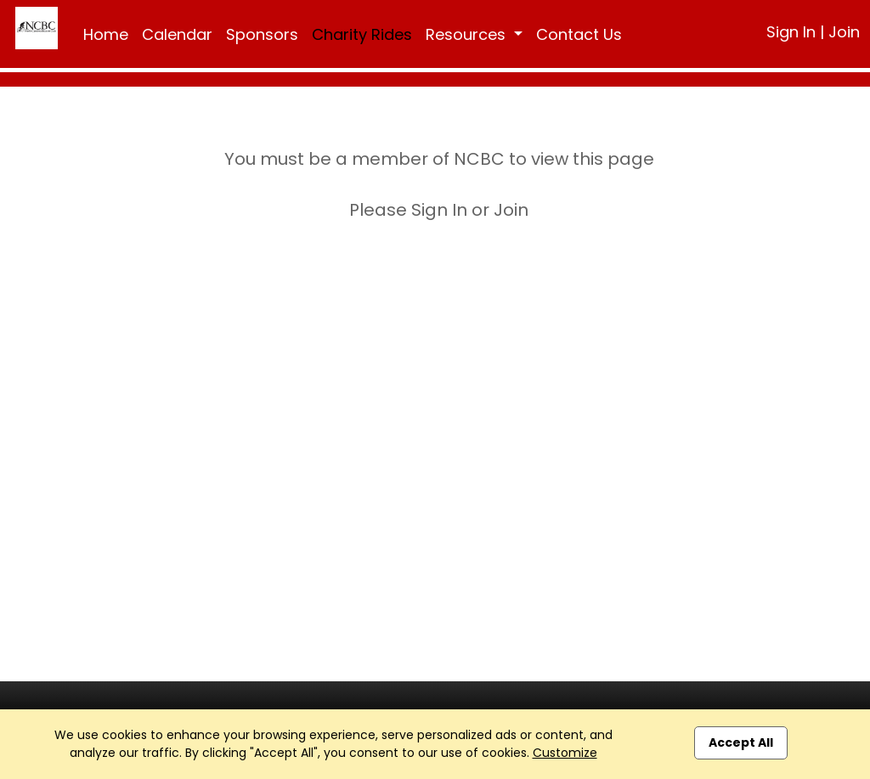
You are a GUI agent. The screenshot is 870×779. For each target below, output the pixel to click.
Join (844, 31)
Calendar (177, 34)
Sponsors (262, 34)
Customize (565, 752)
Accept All (741, 742)
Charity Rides (362, 34)
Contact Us (579, 34)
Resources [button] (468, 34)
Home (105, 34)
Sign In (791, 31)
